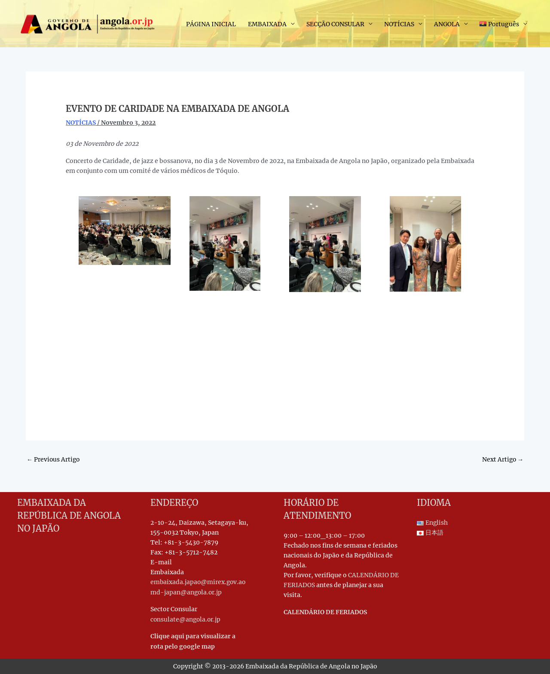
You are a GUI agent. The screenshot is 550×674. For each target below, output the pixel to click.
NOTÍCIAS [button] (399, 24)
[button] (503, 24)
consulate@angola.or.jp (186, 619)
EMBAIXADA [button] (267, 24)
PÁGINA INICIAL (211, 24)
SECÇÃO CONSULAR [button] (335, 24)
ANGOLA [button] (447, 24)
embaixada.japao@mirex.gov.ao (199, 582)
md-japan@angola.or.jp (186, 592)
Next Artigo (502, 459)
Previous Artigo (54, 459)
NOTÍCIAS (81, 122)
